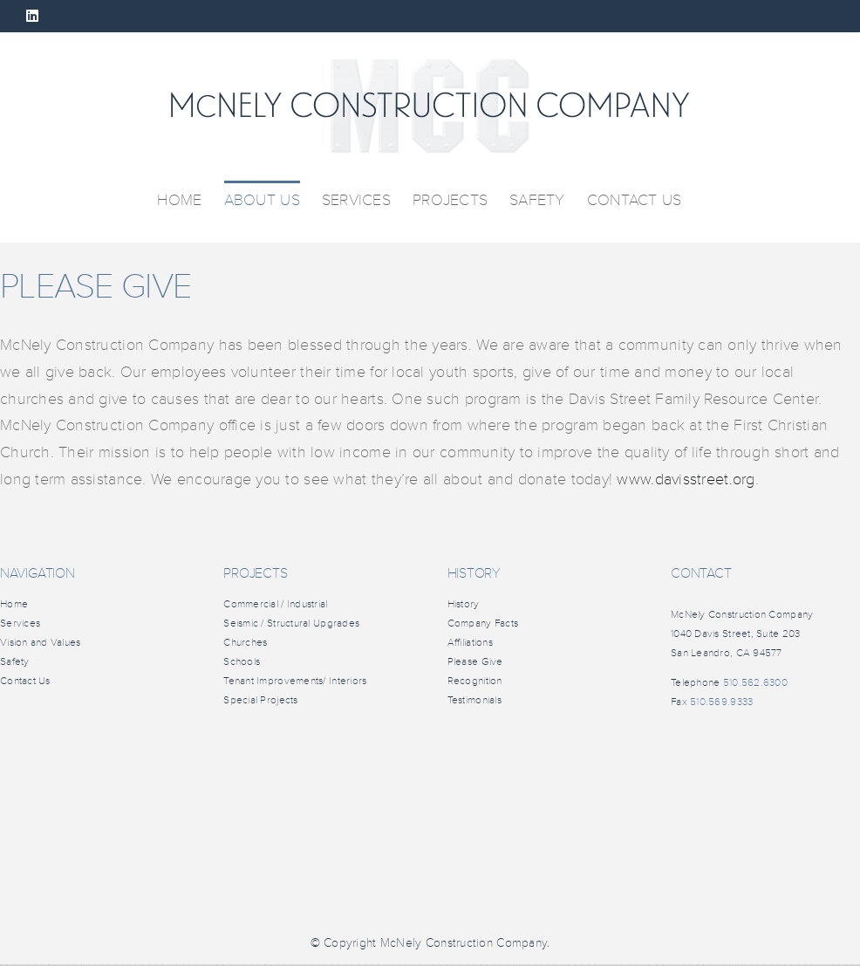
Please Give (475, 661)
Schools (241, 661)
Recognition (474, 681)
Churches (245, 642)
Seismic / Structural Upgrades (291, 623)
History (463, 604)
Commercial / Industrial (275, 604)
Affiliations (470, 642)
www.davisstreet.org (685, 479)
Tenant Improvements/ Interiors (294, 681)
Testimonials (474, 700)
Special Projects (260, 700)
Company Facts (483, 623)
